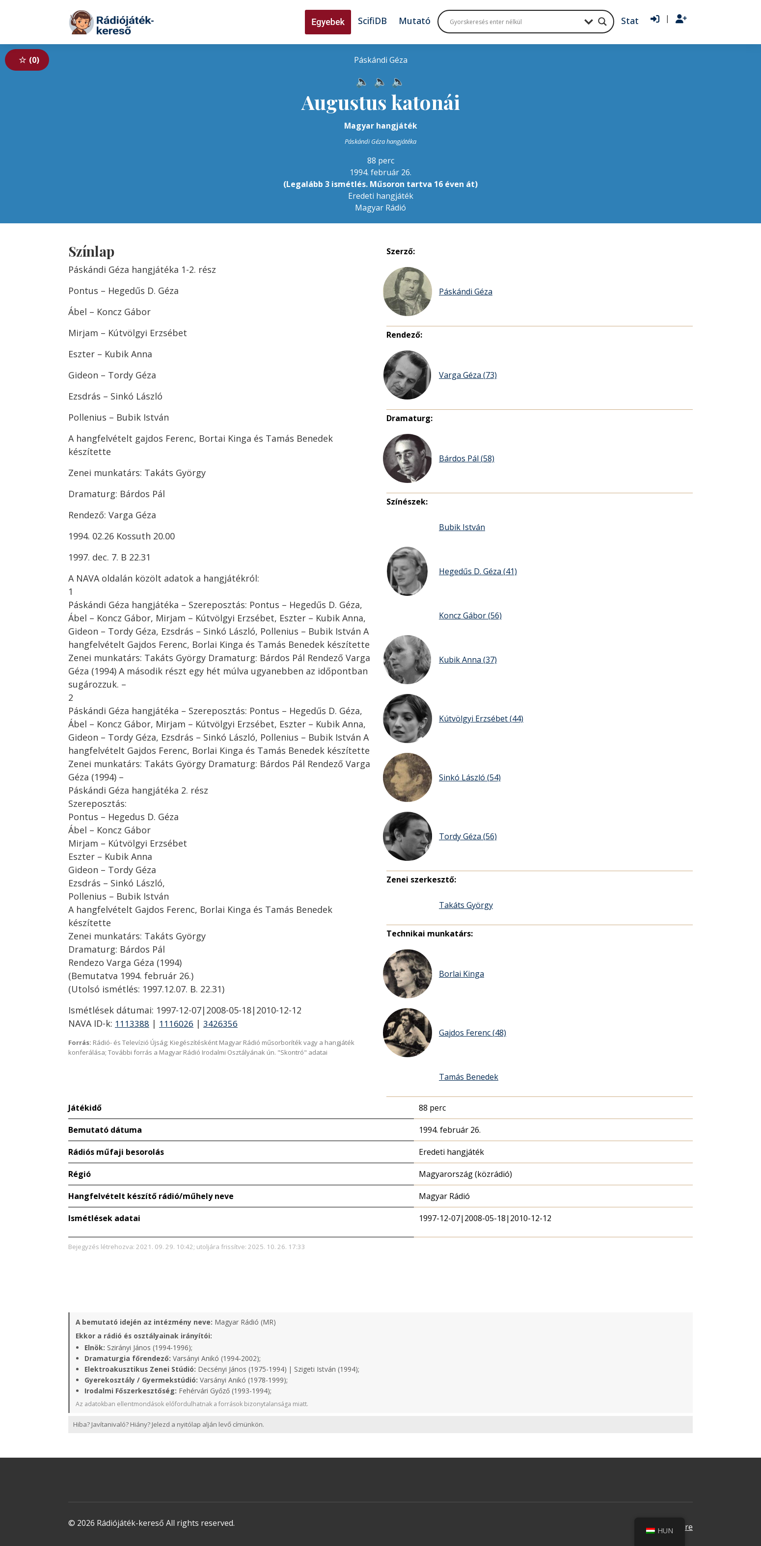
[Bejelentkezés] (655, 19)
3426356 (220, 1023)
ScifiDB (372, 21)
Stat (630, 21)
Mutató (415, 21)
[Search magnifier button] (602, 21)
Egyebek (328, 22)
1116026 (176, 1023)
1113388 (132, 1023)
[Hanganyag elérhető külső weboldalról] (359, 79)
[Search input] (514, 21)
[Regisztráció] (681, 19)
